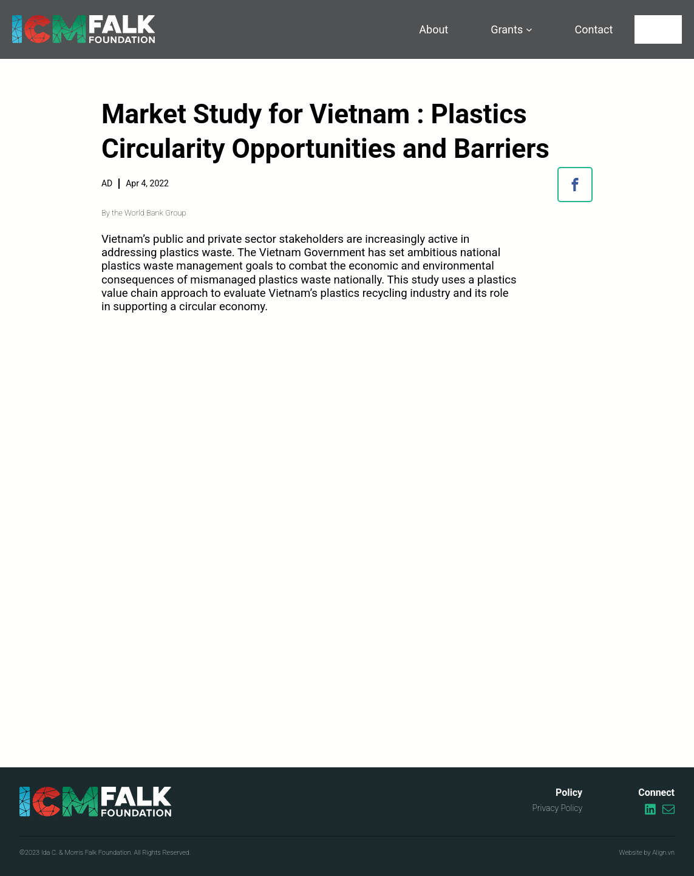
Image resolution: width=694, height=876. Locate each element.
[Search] (658, 29)
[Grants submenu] (529, 29)
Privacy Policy (557, 808)
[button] (575, 184)
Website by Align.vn (647, 853)
